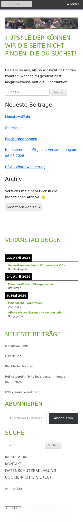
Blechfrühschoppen (21, 139)
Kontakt (13, 464)
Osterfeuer (14, 128)
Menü (74, 4)
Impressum (16, 457)
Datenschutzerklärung (30, 470)
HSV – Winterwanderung (25, 167)
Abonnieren (63, 418)
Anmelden (13, 489)
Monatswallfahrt (18, 117)
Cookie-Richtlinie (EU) (28, 477)
